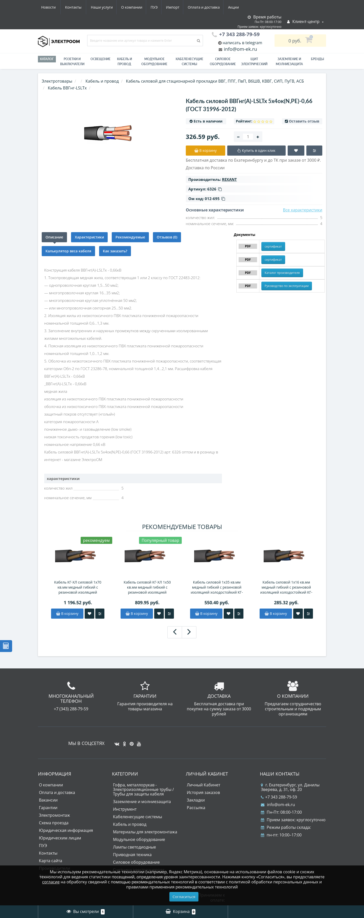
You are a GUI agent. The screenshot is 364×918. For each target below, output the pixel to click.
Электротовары (57, 81)
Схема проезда (54, 823)
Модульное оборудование (154, 61)
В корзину (67, 613)
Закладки (196, 800)
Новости (211, 7)
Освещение (100, 59)
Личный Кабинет (203, 785)
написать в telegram (242, 42)
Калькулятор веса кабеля (68, 251)
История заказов (203, 792)
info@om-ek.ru (240, 49)
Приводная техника (132, 854)
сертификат (273, 246)
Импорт (126, 7)
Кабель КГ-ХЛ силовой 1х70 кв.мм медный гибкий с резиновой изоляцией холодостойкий (77, 587)
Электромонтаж (54, 815)
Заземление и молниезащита (142, 801)
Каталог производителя (282, 273)
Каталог (47, 59)
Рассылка (196, 807)
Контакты (236, 7)
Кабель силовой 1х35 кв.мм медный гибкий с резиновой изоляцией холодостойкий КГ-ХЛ (217, 587)
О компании (83, 7)
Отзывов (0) (167, 237)
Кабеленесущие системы (189, 61)
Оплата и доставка (158, 7)
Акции (189, 7)
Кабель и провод (124, 61)
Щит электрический (254, 61)
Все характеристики (302, 209)
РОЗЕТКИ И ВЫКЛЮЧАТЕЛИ (72, 61)
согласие (51, 882)
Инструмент (124, 809)
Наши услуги (52, 7)
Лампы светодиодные (134, 847)
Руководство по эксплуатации (287, 286)
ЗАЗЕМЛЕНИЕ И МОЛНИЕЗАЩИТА (289, 61)
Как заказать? (115, 251)
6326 (214, 188)
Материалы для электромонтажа (145, 832)
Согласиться (184, 896)
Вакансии (48, 800)
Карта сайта (50, 860)
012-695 (215, 198)
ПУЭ (106, 7)
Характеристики (89, 237)
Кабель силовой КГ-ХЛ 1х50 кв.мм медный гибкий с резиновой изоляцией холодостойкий (147, 587)
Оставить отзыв (304, 121)
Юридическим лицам (60, 838)
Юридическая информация (66, 830)
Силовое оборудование (223, 61)
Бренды (317, 59)
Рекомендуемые (130, 237)
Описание (54, 237)
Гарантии (48, 807)
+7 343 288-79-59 (279, 797)
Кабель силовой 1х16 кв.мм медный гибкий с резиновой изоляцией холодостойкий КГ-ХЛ (286, 587)
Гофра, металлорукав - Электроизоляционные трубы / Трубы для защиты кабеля (143, 789)
